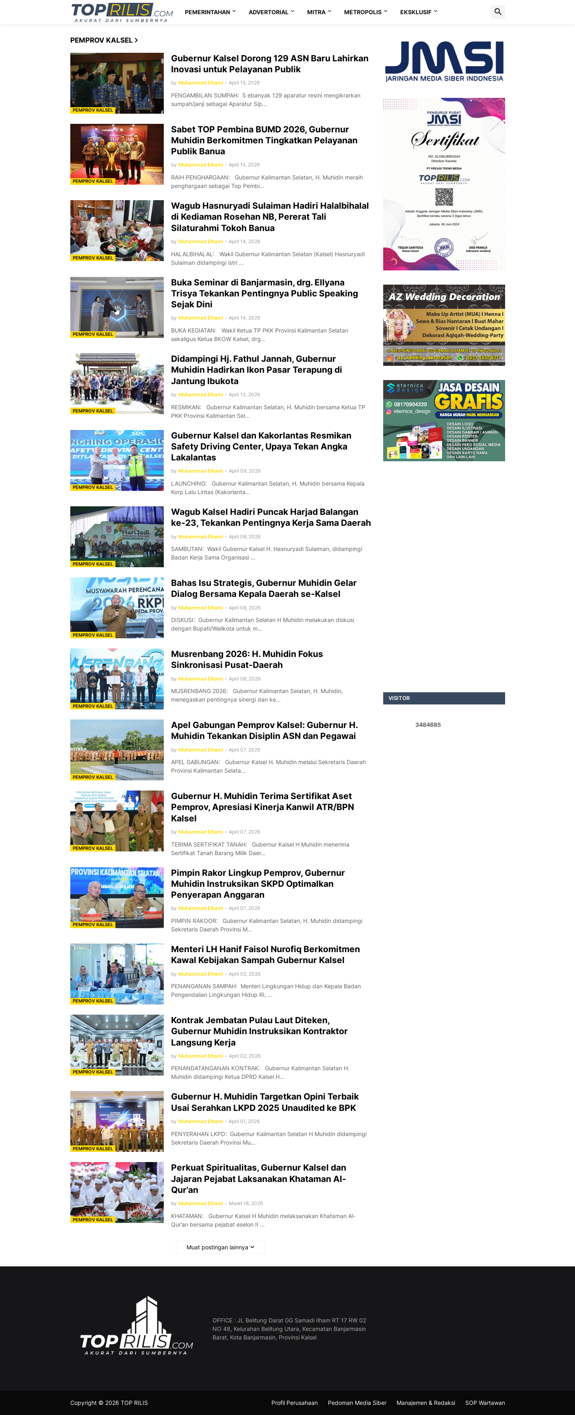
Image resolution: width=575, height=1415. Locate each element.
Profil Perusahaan (294, 1402)
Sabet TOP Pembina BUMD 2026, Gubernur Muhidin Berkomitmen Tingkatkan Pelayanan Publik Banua (264, 140)
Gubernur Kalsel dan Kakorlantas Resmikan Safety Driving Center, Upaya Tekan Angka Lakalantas (261, 446)
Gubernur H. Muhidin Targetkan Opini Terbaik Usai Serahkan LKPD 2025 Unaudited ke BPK (265, 1102)
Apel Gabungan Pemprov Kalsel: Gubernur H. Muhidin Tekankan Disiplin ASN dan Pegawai (264, 730)
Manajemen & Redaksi (426, 1402)
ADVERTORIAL (269, 12)
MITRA (316, 12)
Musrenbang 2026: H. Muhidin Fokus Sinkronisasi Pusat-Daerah (247, 659)
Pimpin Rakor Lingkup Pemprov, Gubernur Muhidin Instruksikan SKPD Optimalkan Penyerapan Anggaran (258, 884)
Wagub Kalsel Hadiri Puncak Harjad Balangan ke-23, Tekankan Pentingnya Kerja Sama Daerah (271, 517)
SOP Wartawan (485, 1402)
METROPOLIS (363, 12)
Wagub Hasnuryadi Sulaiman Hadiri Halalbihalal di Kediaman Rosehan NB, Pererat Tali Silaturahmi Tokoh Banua (270, 217)
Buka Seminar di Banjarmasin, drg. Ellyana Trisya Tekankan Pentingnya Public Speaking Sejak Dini (264, 293)
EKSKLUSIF (416, 12)
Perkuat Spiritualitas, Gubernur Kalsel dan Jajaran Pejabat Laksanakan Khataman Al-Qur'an (258, 1178)
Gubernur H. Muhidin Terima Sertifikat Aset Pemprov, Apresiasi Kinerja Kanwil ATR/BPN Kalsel (262, 807)
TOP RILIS (134, 1402)
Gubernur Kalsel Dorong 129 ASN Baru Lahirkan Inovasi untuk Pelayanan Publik (270, 63)
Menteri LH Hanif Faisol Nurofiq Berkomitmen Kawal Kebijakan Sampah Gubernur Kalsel (265, 954)
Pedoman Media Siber (357, 1402)
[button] (498, 12)
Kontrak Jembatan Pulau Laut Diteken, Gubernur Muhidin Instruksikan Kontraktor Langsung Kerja (259, 1031)
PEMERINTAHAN (207, 12)
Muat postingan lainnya (217, 1247)
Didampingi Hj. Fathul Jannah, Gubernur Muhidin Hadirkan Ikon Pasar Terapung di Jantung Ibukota (256, 370)
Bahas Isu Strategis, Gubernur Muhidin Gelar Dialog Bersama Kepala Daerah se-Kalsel (264, 588)
